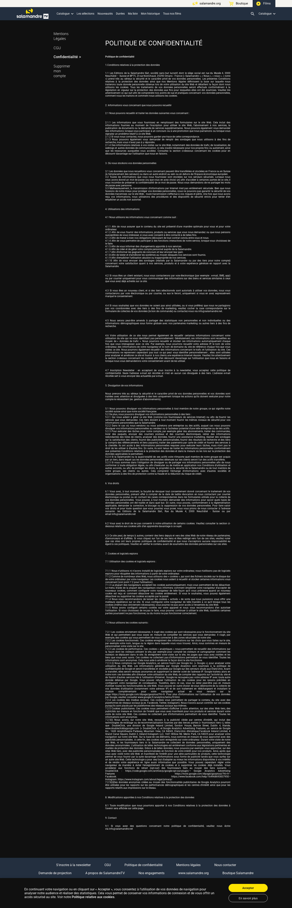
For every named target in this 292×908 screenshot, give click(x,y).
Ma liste (133, 13)
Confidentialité (66, 57)
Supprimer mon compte (62, 71)
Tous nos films (172, 13)
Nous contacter (225, 865)
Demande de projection (55, 873)
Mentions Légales (61, 36)
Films (267, 3)
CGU (57, 47)
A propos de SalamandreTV (105, 873)
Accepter (248, 888)
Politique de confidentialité (143, 865)
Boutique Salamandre (237, 873)
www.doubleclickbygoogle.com (122, 728)
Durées (120, 13)
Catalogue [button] (65, 13)
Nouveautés (105, 13)
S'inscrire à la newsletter (73, 865)
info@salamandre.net (210, 311)
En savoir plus (248, 898)
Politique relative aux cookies (93, 897)
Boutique (242, 3)
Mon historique (150, 13)
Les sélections (85, 13)
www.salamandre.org (193, 873)
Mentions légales (188, 865)
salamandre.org (210, 3)
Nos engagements (151, 873)
